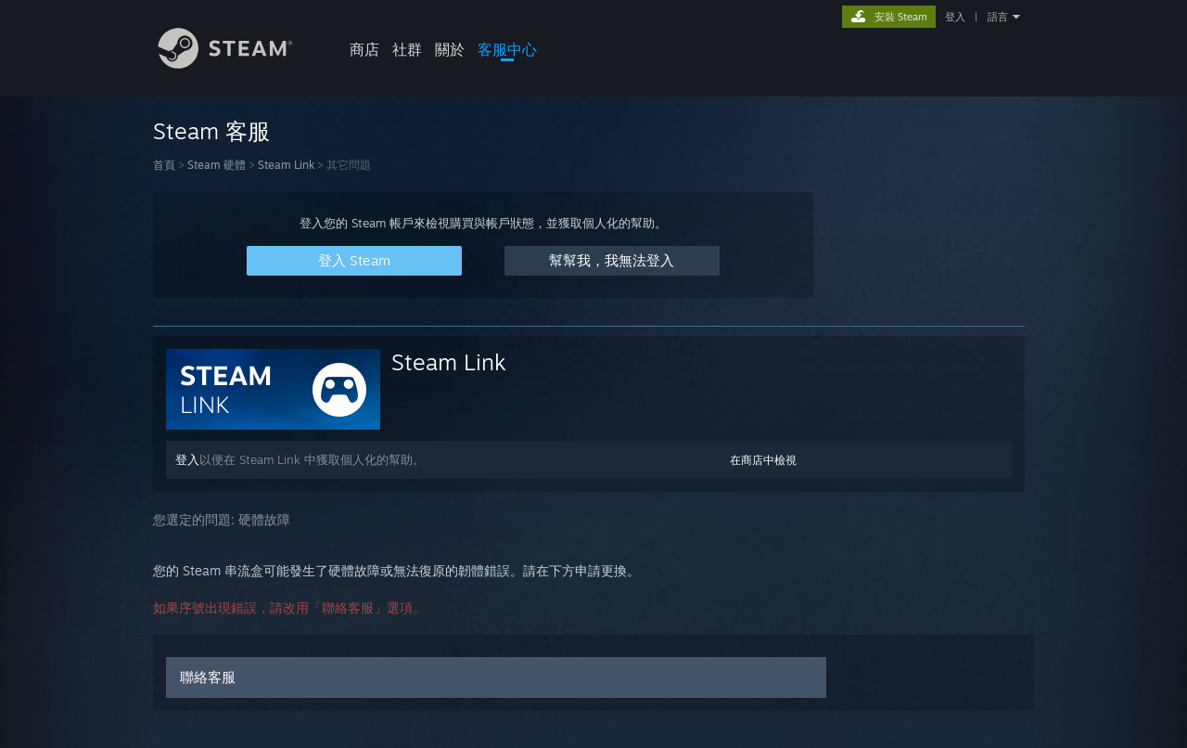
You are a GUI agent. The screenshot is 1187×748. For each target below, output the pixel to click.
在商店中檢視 (763, 460)
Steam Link (286, 165)
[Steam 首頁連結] (239, 63)
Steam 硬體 (216, 165)
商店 (364, 49)
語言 (998, 16)
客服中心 (507, 49)
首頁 (164, 165)
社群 (407, 49)
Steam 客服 (211, 131)
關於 (450, 49)
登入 (955, 16)
